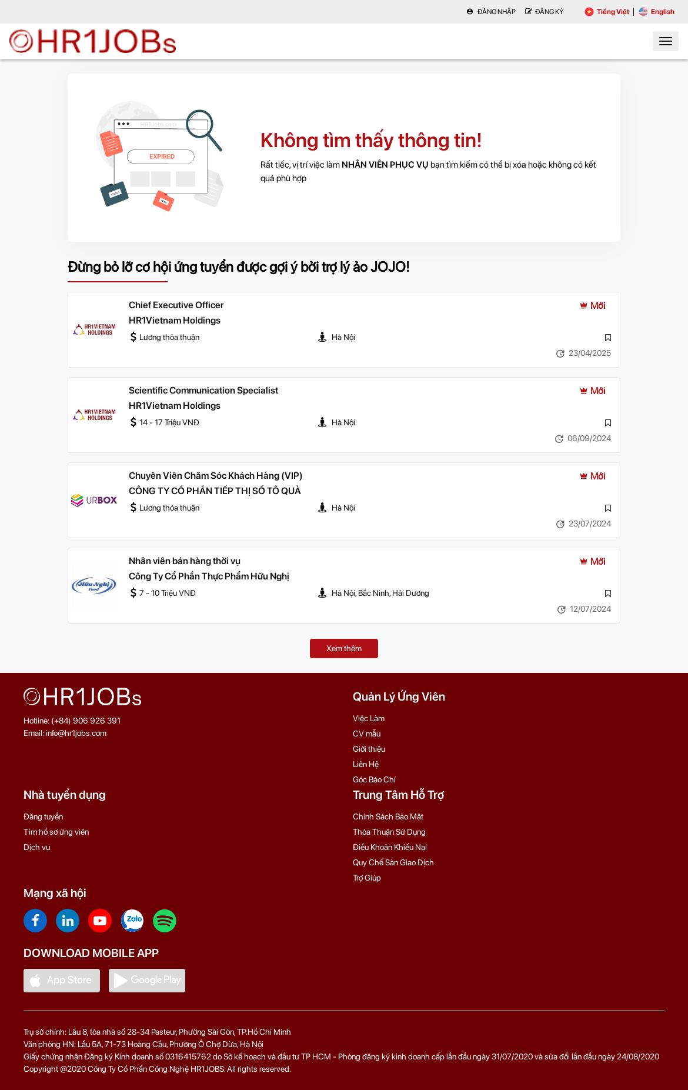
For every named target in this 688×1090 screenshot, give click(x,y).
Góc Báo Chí (374, 779)
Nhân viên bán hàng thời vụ (185, 560)
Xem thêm (344, 648)
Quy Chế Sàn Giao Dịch (393, 862)
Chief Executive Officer (176, 305)
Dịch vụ (37, 847)
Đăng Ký (544, 12)
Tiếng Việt (607, 11)
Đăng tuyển (43, 816)
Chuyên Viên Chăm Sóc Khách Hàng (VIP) (216, 475)
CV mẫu (366, 733)
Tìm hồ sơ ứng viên (56, 831)
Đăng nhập (491, 12)
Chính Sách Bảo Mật (388, 816)
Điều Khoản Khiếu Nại (390, 847)
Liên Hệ (366, 764)
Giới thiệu (369, 749)
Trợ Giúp (367, 877)
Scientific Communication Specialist (203, 390)
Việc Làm (369, 718)
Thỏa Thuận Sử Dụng (389, 831)
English (656, 11)
